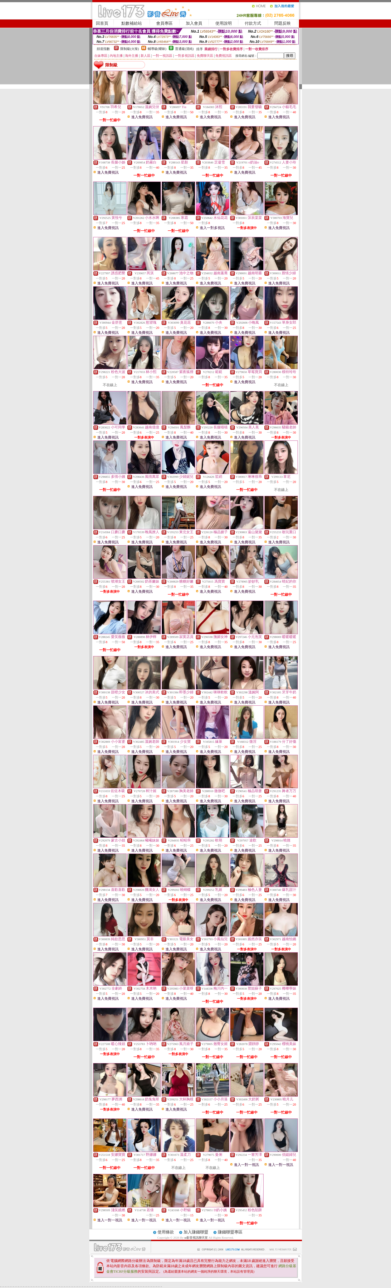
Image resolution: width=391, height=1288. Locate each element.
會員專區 (164, 23)
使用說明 (223, 23)
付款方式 (253, 23)
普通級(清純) (184, 49)
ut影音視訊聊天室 (196, 1237)
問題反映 (282, 23)
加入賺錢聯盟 (196, 1232)
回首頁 (102, 23)
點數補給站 (131, 23)
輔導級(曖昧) (157, 49)
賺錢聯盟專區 (230, 1232)
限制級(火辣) (129, 49)
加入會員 (194, 23)
